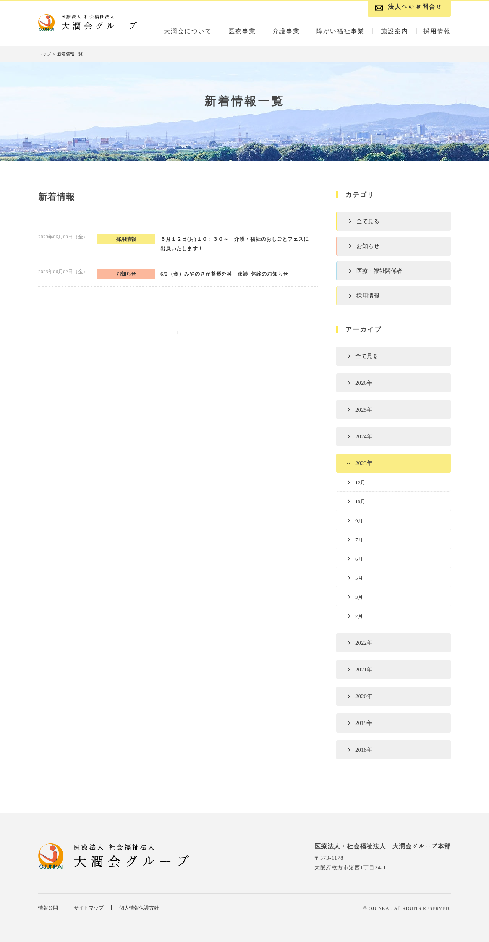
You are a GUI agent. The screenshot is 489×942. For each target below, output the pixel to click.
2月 (359, 616)
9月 (359, 521)
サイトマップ (89, 908)
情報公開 (48, 908)
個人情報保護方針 (139, 908)
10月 (360, 501)
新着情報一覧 (70, 54)
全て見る (367, 221)
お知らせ (367, 246)
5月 (359, 578)
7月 (359, 540)
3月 (359, 597)
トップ (44, 54)
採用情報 (367, 296)
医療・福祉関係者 (379, 271)
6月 (359, 559)
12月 (360, 482)
